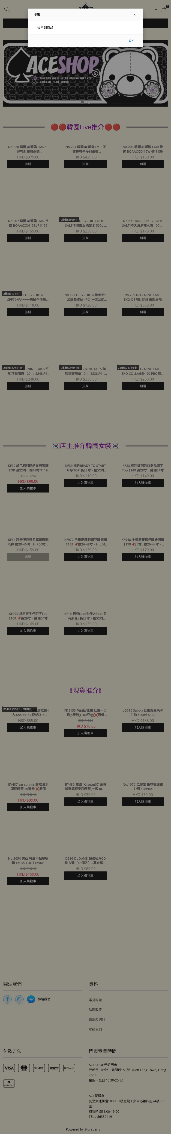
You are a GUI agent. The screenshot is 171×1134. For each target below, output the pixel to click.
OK (131, 40)
